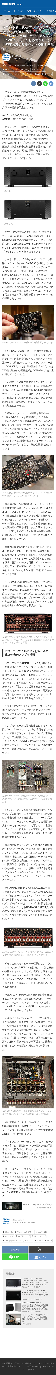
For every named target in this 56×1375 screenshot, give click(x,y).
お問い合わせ (33, 1366)
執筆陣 (31, 1369)
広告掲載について (15, 1366)
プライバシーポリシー (23, 1363)
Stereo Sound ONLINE (22, 58)
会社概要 (6, 1363)
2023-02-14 (17, 56)
